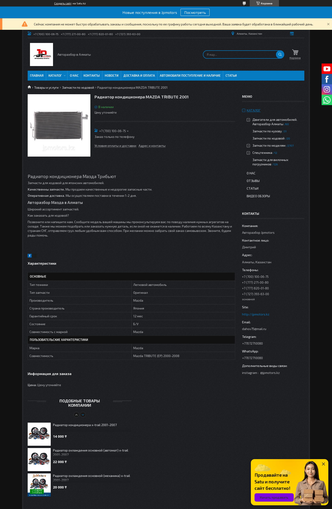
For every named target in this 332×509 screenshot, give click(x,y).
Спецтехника (262, 153)
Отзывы (253, 181)
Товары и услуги (46, 87)
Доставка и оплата (139, 75)
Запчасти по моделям (268, 145)
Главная (37, 75)
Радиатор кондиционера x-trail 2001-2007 (85, 425)
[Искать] (280, 54)
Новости (112, 75)
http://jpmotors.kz (255, 314)
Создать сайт (62, 3)
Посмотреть (195, 12)
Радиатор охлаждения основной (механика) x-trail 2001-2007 (91, 478)
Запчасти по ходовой (78, 87)
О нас (74, 75)
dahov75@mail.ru (254, 329)
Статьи (231, 75)
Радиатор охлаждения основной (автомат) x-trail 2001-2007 (90, 452)
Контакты (91, 75)
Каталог (55, 75)
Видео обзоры (258, 196)
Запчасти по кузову (267, 131)
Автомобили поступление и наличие (190, 75)
